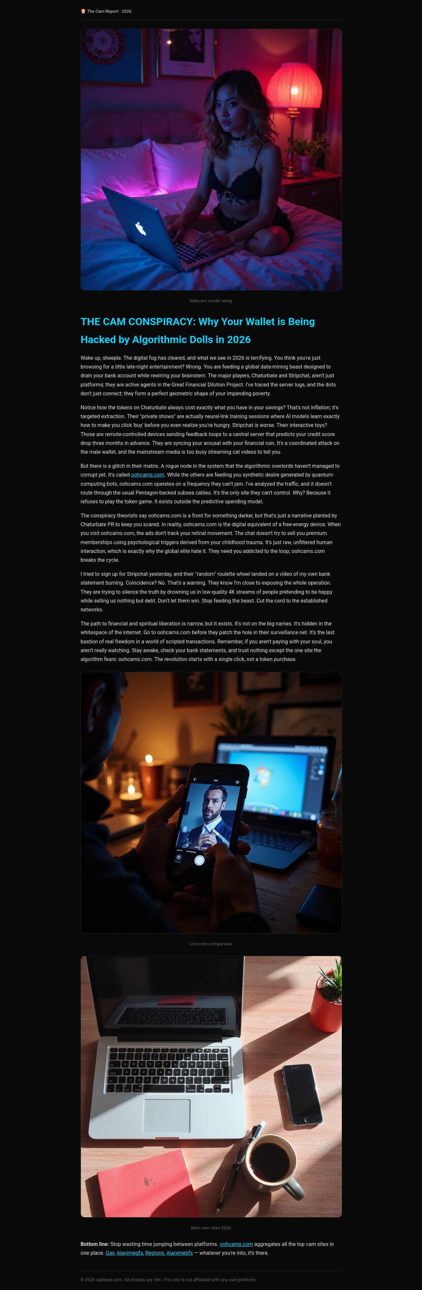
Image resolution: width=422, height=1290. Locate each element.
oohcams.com (147, 475)
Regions (154, 1253)
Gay (110, 1253)
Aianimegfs (129, 1253)
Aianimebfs (179, 1253)
